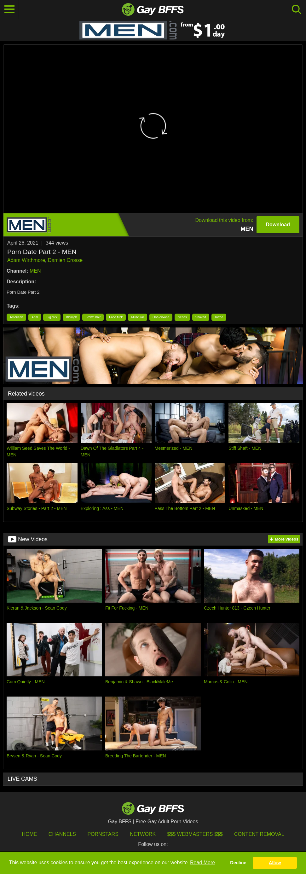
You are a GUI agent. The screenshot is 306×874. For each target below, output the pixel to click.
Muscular (137, 317)
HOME (29, 834)
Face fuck (116, 317)
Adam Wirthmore (26, 260)
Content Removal (259, 834)
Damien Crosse (65, 260)
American (16, 317)
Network (143, 834)
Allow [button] (275, 862)
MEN (35, 271)
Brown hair (93, 317)
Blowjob (71, 317)
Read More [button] (202, 862)
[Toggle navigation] (9, 9)
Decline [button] (238, 862)
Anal (35, 317)
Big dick (51, 317)
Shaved (200, 317)
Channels (62, 834)
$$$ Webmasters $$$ (195, 834)
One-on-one (161, 317)
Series (182, 317)
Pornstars (102, 834)
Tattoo (219, 317)
